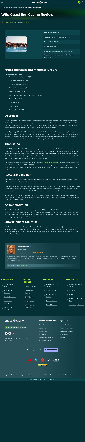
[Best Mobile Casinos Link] (8, 308)
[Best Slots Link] (75, 294)
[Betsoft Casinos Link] (51, 305)
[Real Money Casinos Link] (66, 331)
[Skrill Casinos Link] (29, 297)
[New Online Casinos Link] (8, 302)
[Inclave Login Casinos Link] (75, 305)
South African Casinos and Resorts (15, 7)
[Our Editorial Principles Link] (46, 341)
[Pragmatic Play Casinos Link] (51, 295)
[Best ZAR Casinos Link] (8, 297)
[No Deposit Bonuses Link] (8, 291)
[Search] (83, 2)
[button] (2, 2)
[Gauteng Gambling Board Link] (42, 360)
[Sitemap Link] (62, 337)
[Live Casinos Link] (64, 334)
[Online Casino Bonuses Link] (8, 285)
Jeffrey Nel (26, 22)
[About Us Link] (42, 325)
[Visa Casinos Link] (29, 301)
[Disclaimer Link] (42, 334)
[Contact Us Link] (42, 328)
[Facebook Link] (6, 333)
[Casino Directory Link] (65, 325)
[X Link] (9, 333)
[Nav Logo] (40, 2)
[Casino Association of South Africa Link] (56, 361)
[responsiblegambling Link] (36, 360)
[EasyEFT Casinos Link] (29, 287)
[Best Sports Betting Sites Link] (75, 299)
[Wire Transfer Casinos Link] (29, 306)
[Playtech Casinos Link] (51, 301)
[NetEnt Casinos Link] (51, 290)
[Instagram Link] (13, 333)
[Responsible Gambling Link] (46, 337)
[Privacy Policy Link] (43, 331)
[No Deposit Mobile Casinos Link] (75, 285)
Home (3, 7)
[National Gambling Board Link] (49, 360)
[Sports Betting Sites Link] (66, 328)
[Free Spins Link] (75, 290)
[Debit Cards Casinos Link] (29, 292)
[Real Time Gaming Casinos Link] (51, 285)
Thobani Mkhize (9, 22)
